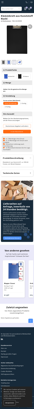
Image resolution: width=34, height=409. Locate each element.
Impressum (4, 357)
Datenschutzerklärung (8, 368)
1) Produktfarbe (10, 70)
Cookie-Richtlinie (6, 371)
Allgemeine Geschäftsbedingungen (12, 366)
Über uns (4, 348)
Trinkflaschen (5, 383)
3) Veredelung (9, 96)
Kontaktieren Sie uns (12, 238)
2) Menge (7, 83)
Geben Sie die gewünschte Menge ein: (15, 90)
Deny (17, 402)
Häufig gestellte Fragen (9, 354)
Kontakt (3, 351)
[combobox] (9, 8)
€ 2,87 (6, 295)
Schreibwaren (5, 386)
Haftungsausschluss (7, 374)
